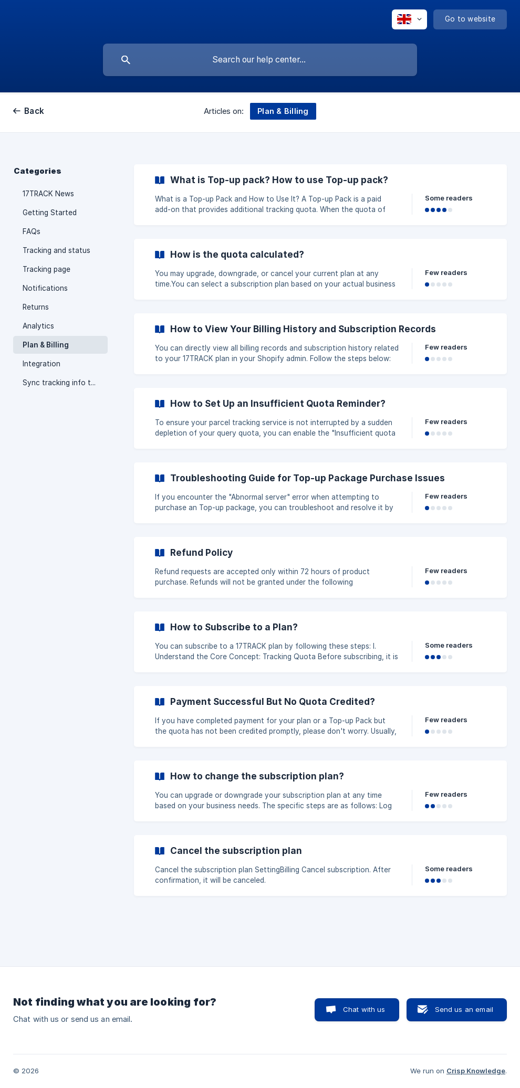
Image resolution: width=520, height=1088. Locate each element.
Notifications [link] (45, 288)
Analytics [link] (38, 326)
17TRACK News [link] (48, 193)
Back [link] (34, 111)
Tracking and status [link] (56, 250)
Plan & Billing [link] (46, 345)
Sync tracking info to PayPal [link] (65, 382)
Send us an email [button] (464, 1009)
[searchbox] (260, 60)
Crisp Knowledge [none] (475, 1070)
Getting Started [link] (50, 212)
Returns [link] (36, 307)
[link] (320, 194)
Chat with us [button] (364, 1009)
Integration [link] (41, 364)
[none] (409, 19)
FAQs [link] (31, 231)
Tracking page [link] (46, 269)
